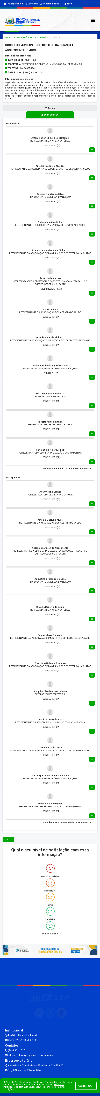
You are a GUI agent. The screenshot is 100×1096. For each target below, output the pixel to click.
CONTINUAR (85, 1085)
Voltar (8, 839)
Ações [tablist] (50, 108)
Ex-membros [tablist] (50, 114)
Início (8, 37)
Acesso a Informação (25, 37)
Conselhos (44, 37)
